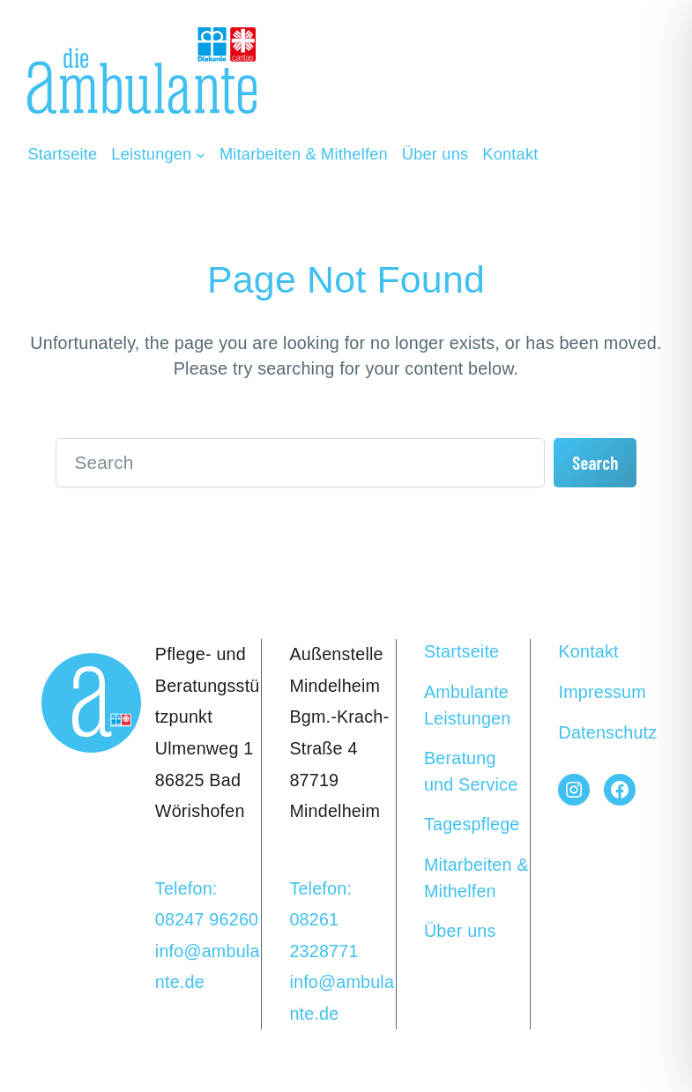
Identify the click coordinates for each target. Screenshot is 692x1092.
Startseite (461, 651)
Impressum (601, 692)
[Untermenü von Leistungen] (158, 154)
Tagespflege (472, 824)
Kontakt (588, 651)
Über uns (460, 930)
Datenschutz (607, 732)
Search (595, 462)
